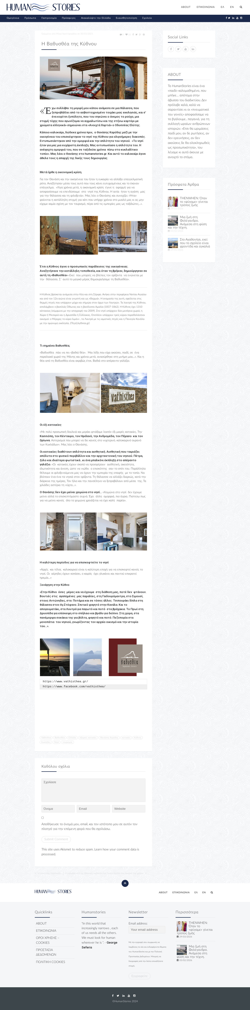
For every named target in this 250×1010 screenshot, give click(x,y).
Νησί (56, 742)
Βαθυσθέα (60, 738)
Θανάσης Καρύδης (109, 738)
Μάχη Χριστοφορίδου (66, 34)
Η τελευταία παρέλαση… (50, 873)
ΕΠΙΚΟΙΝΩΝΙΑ (206, 7)
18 (128, 34)
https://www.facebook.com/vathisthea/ (74, 687)
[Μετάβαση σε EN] (232, 7)
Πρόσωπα (30, 18)
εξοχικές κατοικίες (88, 738)
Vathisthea (46, 738)
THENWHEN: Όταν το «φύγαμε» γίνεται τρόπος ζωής (194, 202)
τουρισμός (67, 742)
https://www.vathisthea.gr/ (65, 682)
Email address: (147, 927)
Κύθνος (137, 738)
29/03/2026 (177, 208)
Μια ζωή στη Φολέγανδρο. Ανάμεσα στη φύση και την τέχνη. (187, 222)
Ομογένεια (13, 18)
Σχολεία (147, 18)
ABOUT (186, 7)
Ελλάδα (72, 738)
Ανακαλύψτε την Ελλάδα (96, 18)
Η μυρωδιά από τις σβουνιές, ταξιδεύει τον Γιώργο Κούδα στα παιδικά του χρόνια (104, 873)
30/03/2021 (86, 34)
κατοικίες (126, 738)
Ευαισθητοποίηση (126, 18)
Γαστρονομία (49, 18)
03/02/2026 (177, 231)
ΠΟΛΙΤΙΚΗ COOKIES (50, 962)
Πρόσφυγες (69, 18)
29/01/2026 (177, 250)
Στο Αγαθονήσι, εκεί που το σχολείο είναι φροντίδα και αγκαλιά (195, 243)
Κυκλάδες (46, 742)
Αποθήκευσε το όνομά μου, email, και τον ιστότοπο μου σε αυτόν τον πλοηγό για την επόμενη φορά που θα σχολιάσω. (89, 827)
